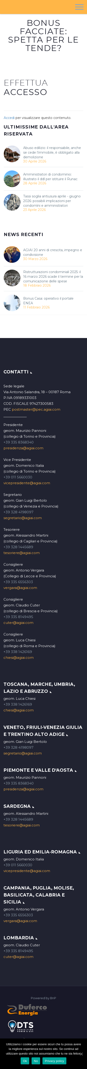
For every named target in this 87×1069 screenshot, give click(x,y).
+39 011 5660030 (17, 477)
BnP (53, 998)
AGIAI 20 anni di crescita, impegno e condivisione (52, 252)
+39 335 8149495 (18, 617)
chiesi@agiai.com (18, 657)
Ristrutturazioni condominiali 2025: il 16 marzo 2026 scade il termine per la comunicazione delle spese (53, 276)
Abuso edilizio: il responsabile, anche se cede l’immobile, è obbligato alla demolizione (52, 152)
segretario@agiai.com (22, 518)
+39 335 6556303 (18, 582)
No (36, 1061)
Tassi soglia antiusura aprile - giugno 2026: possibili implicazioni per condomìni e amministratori (52, 201)
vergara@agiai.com (20, 587)
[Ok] (81, 1054)
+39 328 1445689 (18, 547)
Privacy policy (54, 1061)
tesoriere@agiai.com (21, 553)
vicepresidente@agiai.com (26, 483)
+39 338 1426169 (17, 652)
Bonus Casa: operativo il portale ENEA (48, 300)
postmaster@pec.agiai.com (36, 409)
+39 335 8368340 (18, 442)
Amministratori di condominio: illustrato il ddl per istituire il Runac (50, 176)
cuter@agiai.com (18, 622)
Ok (25, 1061)
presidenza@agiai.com (23, 448)
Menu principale (79, 7)
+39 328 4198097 (18, 512)
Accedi (9, 118)
